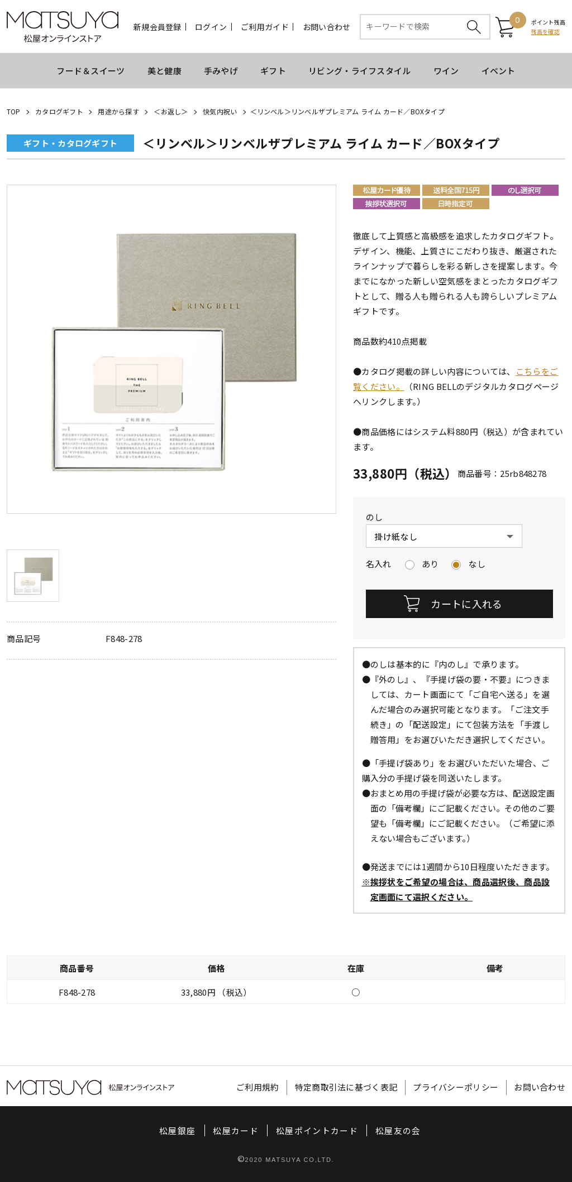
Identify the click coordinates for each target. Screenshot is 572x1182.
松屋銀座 (177, 1130)
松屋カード (236, 1130)
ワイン (446, 70)
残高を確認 (545, 31)
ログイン (211, 27)
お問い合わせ (327, 27)
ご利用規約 (257, 1087)
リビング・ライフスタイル (359, 70)
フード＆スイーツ (90, 70)
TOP (14, 111)
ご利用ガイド (265, 27)
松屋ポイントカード (317, 1130)
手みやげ (221, 70)
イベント (499, 70)
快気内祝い (220, 111)
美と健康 (164, 70)
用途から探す (118, 111)
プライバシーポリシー (455, 1087)
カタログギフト (59, 111)
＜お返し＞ (171, 111)
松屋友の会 (398, 1130)
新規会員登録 (158, 27)
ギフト (273, 70)
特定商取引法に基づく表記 (346, 1087)
